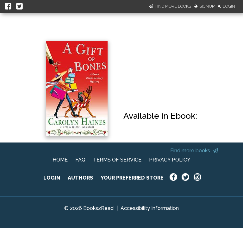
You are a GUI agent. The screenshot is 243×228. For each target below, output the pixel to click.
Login (226, 6)
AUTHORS (80, 178)
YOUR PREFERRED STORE (132, 178)
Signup (204, 6)
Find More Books (170, 6)
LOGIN (51, 178)
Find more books (194, 151)
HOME (60, 160)
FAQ (80, 160)
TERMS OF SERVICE (117, 160)
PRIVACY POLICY (169, 160)
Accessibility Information (150, 208)
